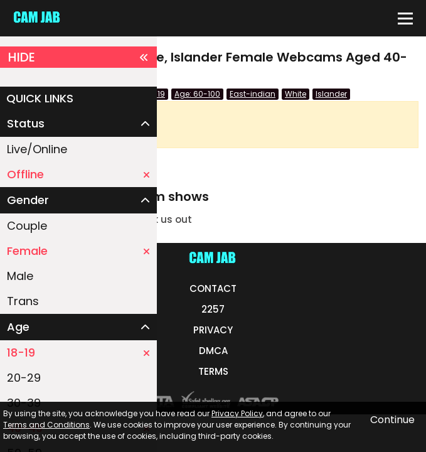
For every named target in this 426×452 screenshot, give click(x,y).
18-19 (78, 352)
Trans (23, 301)
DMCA (213, 350)
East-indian (252, 94)
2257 (213, 309)
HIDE (78, 57)
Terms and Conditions (46, 424)
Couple (27, 226)
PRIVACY (213, 329)
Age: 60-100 (197, 94)
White (295, 94)
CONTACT (213, 288)
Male (20, 276)
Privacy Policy (237, 413)
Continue (392, 419)
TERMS (213, 371)
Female (78, 251)
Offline (78, 174)
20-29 (24, 377)
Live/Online (37, 149)
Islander (331, 94)
